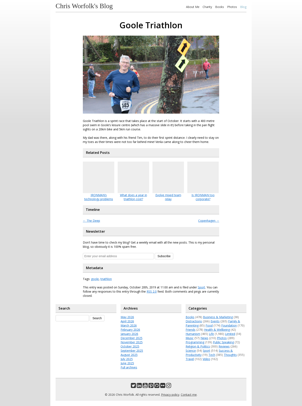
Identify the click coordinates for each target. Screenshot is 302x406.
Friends (190, 330)
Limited (230, 334)
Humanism (193, 334)
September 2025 (132, 351)
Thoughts (230, 355)
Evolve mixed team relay (168, 197)
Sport (201, 287)
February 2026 (130, 330)
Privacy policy (170, 395)
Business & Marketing (218, 317)
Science (191, 351)
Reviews (224, 346)
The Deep (91, 221)
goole (95, 279)
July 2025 (127, 359)
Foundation (229, 325)
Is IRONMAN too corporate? (203, 197)
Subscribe (164, 256)
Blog (243, 7)
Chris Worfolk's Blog (84, 6)
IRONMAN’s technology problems (98, 197)
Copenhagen (208, 221)
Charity (207, 7)
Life (211, 334)
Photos (232, 7)
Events (215, 321)
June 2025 (127, 363)
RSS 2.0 (152, 291)
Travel (190, 359)
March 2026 (129, 325)
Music (190, 338)
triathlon (106, 279)
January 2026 (129, 334)
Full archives (129, 367)
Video (206, 359)
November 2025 (132, 342)
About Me (192, 7)
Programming (195, 342)
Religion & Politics (198, 346)
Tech (211, 355)
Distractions (194, 321)
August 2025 (129, 355)
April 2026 (127, 321)
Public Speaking (223, 342)
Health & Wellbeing (217, 330)
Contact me (189, 395)
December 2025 (131, 338)
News (204, 338)
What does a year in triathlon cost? (133, 197)
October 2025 (130, 346)
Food (209, 325)
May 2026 (127, 317)
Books (219, 7)
